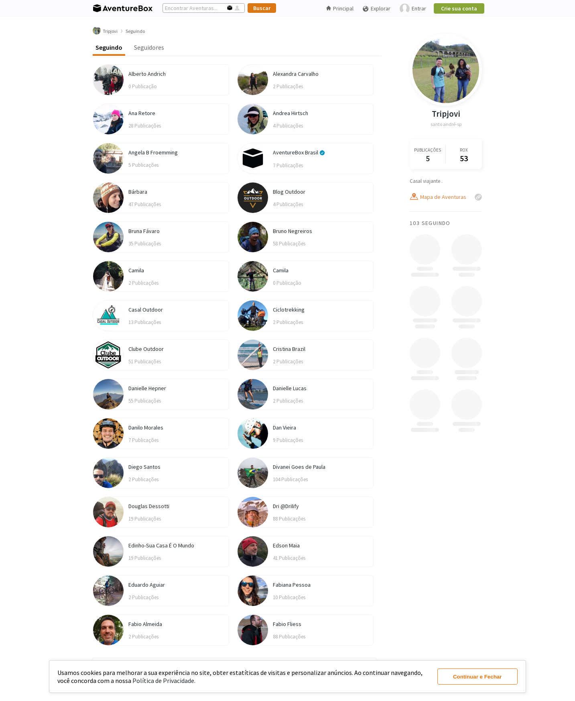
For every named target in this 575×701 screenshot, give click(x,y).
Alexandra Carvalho (296, 73)
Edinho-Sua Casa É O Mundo (161, 545)
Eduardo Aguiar (146, 584)
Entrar (413, 9)
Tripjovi (446, 113)
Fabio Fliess (287, 624)
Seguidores (149, 47)
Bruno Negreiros (292, 231)
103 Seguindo (430, 223)
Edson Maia (286, 545)
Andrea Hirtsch (290, 113)
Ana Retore (141, 113)
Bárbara (137, 191)
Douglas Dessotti (148, 506)
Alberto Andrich (147, 73)
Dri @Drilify (286, 506)
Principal (340, 8)
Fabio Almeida (145, 624)
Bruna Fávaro (144, 231)
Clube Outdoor (146, 349)
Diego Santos (144, 466)
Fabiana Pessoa (292, 584)
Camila (136, 270)
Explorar (376, 8)
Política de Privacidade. (163, 681)
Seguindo (108, 47)
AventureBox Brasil (299, 152)
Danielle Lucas (290, 388)
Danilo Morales (145, 427)
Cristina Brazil (289, 349)
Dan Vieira (284, 427)
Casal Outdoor (145, 309)
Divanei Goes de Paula (299, 466)
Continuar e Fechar (477, 677)
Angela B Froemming (153, 152)
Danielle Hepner (147, 388)
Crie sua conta (459, 8)
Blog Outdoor (289, 191)
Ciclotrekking (289, 309)
